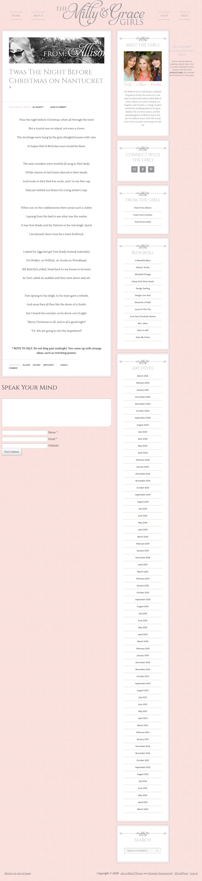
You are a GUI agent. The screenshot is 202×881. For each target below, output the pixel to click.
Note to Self (142, 330)
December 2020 (142, 397)
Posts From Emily (143, 222)
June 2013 (142, 704)
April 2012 (142, 802)
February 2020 (143, 460)
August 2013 (142, 690)
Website (53, 445)
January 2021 (143, 390)
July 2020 (142, 432)
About (38, 16)
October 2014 (143, 593)
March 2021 (142, 376)
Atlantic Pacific (143, 267)
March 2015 (142, 572)
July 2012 (143, 781)
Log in (194, 873)
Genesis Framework (159, 873)
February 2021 (142, 383)
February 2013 (142, 732)
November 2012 (142, 753)
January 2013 (143, 739)
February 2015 (142, 579)
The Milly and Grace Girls (101, 23)
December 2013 (142, 662)
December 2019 (142, 474)
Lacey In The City (143, 309)
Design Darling (143, 288)
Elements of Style (143, 302)
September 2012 (142, 767)
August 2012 (142, 774)
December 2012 (142, 746)
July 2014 (143, 614)
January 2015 (143, 586)
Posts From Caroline (142, 215)
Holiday (36, 365)
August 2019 (142, 502)
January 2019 (143, 551)
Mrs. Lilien (143, 323)
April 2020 (143, 453)
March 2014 (142, 641)
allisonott (38, 107)
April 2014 (142, 634)
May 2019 (142, 523)
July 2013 (143, 697)
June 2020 (143, 439)
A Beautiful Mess (143, 260)
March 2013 (142, 725)
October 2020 (142, 411)
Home (16, 16)
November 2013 (142, 669)
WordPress (181, 873)
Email (51, 439)
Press (184, 16)
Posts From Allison (143, 208)
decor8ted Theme (132, 873)
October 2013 (143, 676)
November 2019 (142, 481)
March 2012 (142, 809)
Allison (26, 365)
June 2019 (142, 516)
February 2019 (142, 544)
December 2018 (142, 558)
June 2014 (142, 620)
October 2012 (143, 760)
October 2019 (143, 488)
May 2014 (142, 627)
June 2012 (142, 788)
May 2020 (142, 446)
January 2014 (143, 655)
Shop (164, 16)
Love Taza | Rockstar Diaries (143, 316)
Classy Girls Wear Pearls (143, 281)
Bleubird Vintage (143, 274)
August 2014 (143, 606)
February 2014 (142, 648)
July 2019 (143, 509)
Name (52, 432)
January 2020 (143, 467)
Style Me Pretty (143, 337)
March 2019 (142, 537)
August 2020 (143, 425)
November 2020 (142, 404)
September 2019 (142, 495)
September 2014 (142, 599)
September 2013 (142, 683)
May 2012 (142, 795)
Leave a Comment (58, 107)
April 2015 (142, 565)
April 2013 (143, 718)
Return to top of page (17, 873)
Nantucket (48, 365)
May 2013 (142, 711)
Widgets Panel (176, 73)
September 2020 (143, 418)
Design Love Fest (143, 295)
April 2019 (143, 530)
